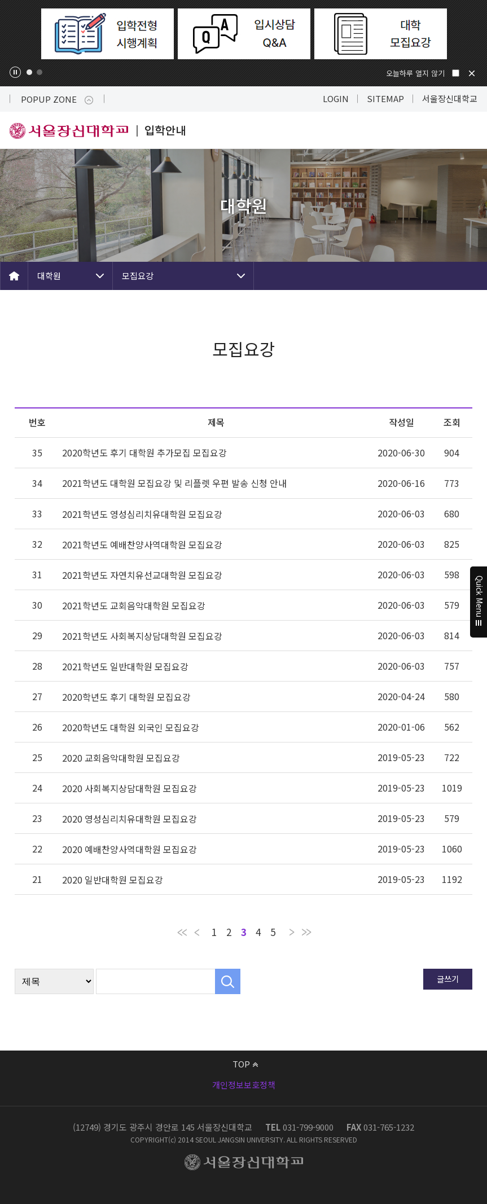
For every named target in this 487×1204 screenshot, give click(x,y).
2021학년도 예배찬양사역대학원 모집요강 (142, 544)
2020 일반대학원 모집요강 (112, 879)
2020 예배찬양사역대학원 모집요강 (129, 849)
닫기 (471, 73)
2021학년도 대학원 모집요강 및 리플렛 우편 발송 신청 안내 (174, 483)
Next (468, 34)
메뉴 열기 (468, 130)
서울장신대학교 (449, 98)
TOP (245, 1064)
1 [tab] (29, 72)
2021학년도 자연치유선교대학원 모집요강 (142, 575)
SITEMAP (385, 98)
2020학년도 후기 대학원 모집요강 (126, 697)
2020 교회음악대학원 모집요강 (121, 757)
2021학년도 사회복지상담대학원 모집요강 (142, 636)
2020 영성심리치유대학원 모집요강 (129, 818)
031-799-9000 (308, 1127)
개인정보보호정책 (243, 1085)
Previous (19, 34)
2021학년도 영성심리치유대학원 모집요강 (142, 514)
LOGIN (336, 98)
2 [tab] (39, 72)
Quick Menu (479, 602)
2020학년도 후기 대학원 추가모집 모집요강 (144, 452)
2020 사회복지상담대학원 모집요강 (129, 788)
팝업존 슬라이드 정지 (15, 72)
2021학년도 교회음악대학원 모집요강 (133, 605)
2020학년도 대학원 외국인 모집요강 (130, 727)
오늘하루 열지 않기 (415, 73)
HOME (14, 276)
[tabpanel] (107, 33)
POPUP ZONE (57, 99)
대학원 (49, 276)
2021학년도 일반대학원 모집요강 (125, 666)
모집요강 (137, 276)
